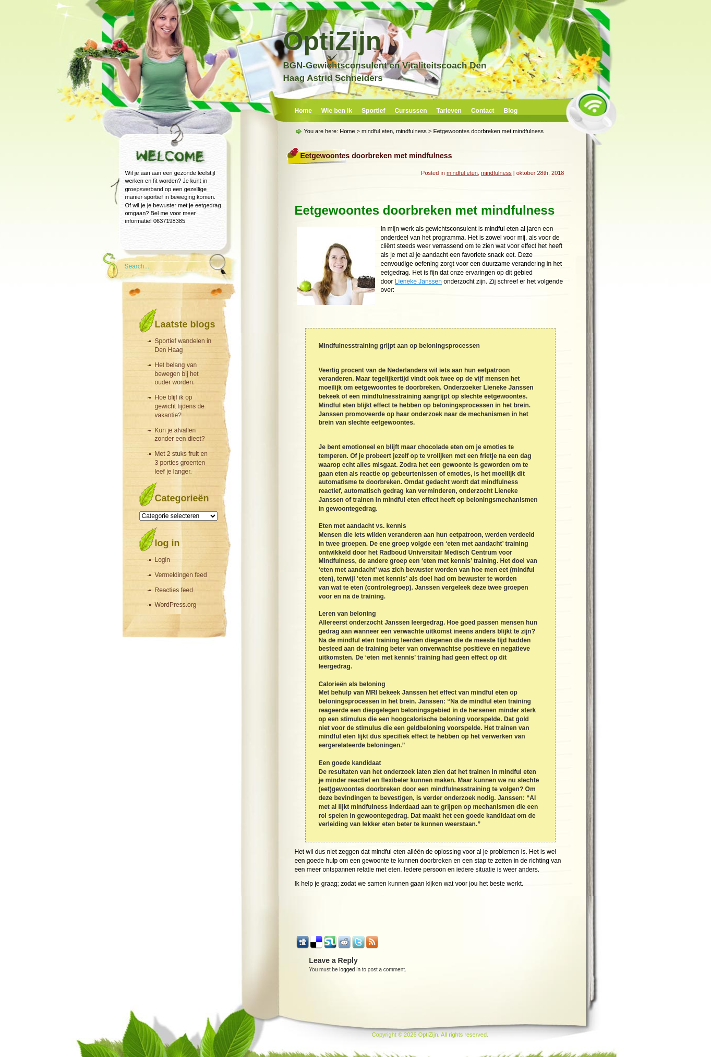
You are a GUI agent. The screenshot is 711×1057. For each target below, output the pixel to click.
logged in (349, 969)
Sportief (373, 110)
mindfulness (411, 131)
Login (162, 559)
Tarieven (448, 110)
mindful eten (377, 131)
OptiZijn (332, 41)
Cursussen (410, 110)
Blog (511, 110)
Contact (483, 110)
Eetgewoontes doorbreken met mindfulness (376, 155)
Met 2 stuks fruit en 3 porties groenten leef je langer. (181, 462)
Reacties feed (174, 590)
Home (303, 110)
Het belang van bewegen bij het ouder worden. (177, 373)
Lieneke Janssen (418, 281)
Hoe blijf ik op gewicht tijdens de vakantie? (179, 406)
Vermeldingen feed (181, 575)
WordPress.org (176, 604)
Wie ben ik (336, 110)
